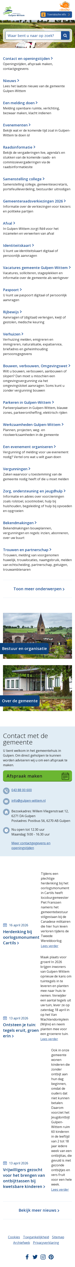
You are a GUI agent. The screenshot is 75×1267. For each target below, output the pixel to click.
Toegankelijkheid (36, 1237)
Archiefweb (21, 1242)
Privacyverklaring (46, 1242)
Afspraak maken (38, 776)
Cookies (14, 1237)
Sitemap (58, 1237)
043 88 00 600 (21, 790)
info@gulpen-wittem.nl (28, 800)
